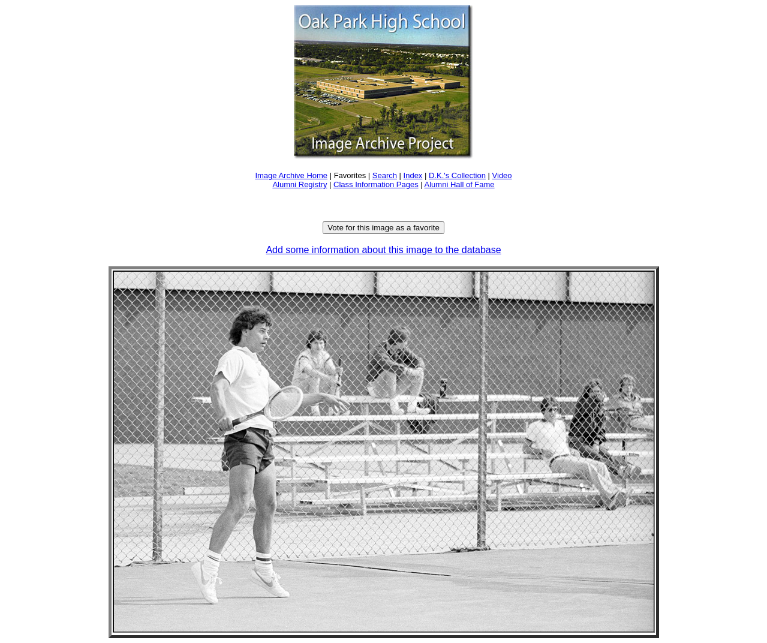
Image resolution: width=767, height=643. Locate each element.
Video (502, 175)
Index (413, 175)
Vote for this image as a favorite (383, 227)
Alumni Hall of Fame (460, 184)
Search (384, 175)
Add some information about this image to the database (383, 250)
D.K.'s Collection (457, 175)
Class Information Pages (376, 184)
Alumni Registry (299, 184)
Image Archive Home (291, 175)
